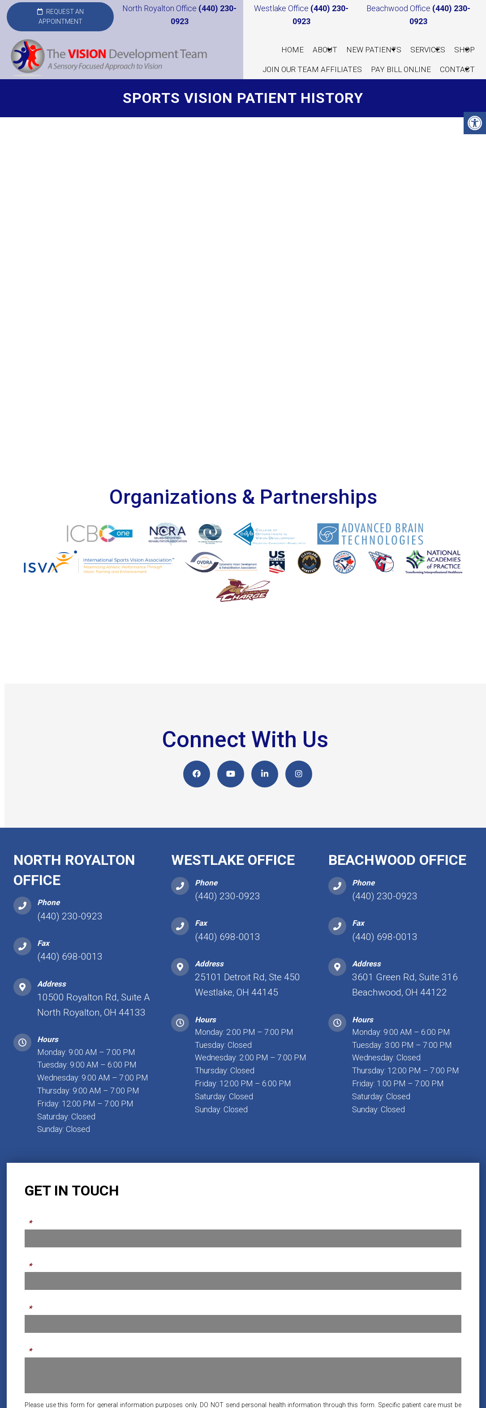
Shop (464, 49)
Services (427, 49)
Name (36, 1224)
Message (41, 1351)
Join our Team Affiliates (312, 69)
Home (292, 49)
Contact (457, 69)
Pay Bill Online (401, 69)
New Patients (373, 49)
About (325, 49)
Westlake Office (282, 8)
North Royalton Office (160, 8)
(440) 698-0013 (70, 962)
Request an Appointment (60, 16)
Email (35, 1309)
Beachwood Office (399, 8)
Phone (36, 1266)
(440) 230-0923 (70, 922)
